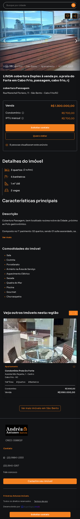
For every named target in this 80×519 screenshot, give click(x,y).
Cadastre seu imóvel (40, 481)
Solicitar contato (40, 127)
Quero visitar (40, 136)
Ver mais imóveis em (40, 408)
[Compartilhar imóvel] (74, 16)
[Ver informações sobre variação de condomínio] (23, 113)
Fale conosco (10, 472)
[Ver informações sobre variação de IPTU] (23, 118)
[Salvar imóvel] (67, 16)
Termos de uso (41, 501)
